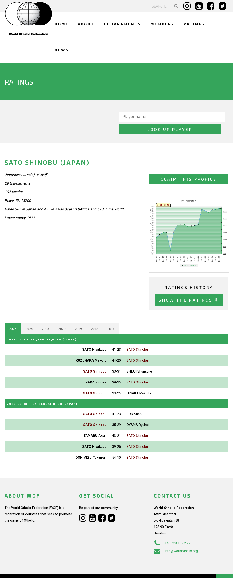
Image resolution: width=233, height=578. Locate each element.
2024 (29, 316)
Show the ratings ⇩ (189, 287)
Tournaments (122, 24)
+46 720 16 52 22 (172, 530)
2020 (62, 316)
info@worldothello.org (176, 538)
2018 (94, 316)
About (86, 24)
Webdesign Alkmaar (32, 570)
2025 (12, 316)
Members (162, 24)
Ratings (194, 24)
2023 (45, 316)
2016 (111, 316)
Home (62, 24)
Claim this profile (189, 166)
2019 (78, 316)
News (62, 50)
